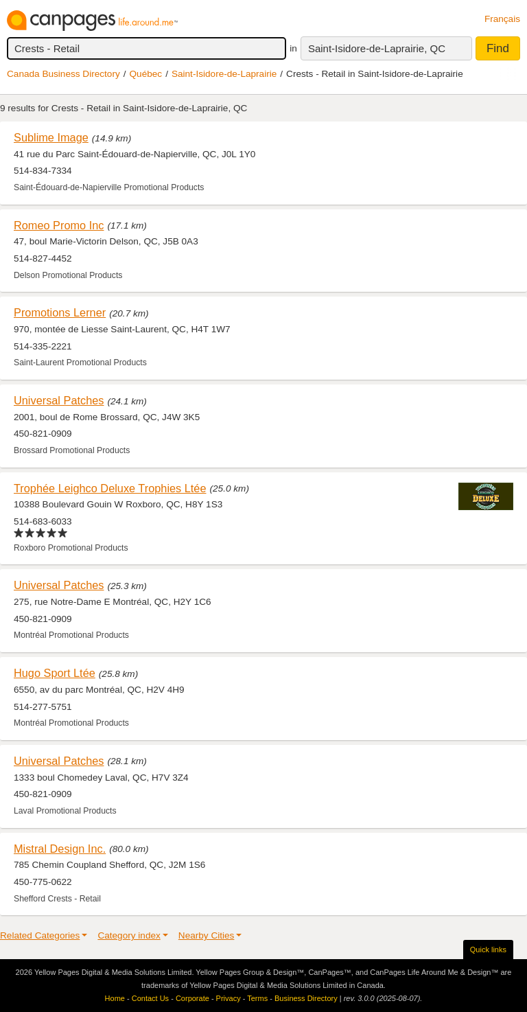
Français (502, 19)
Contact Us (150, 998)
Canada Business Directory (63, 74)
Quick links (488, 949)
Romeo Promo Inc (59, 225)
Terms (257, 998)
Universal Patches (59, 400)
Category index (128, 935)
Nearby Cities (206, 935)
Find (498, 48)
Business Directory (306, 998)
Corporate (192, 998)
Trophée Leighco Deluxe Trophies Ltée (110, 488)
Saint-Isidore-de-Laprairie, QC (376, 48)
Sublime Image (51, 137)
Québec (146, 74)
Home (115, 998)
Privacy (228, 998)
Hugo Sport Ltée (54, 673)
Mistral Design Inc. (60, 848)
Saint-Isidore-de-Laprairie (224, 74)
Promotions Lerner (60, 312)
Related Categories (40, 935)
